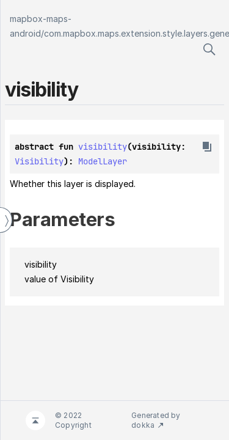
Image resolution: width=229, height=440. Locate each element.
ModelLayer (102, 161)
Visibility (39, 161)
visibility (102, 146)
